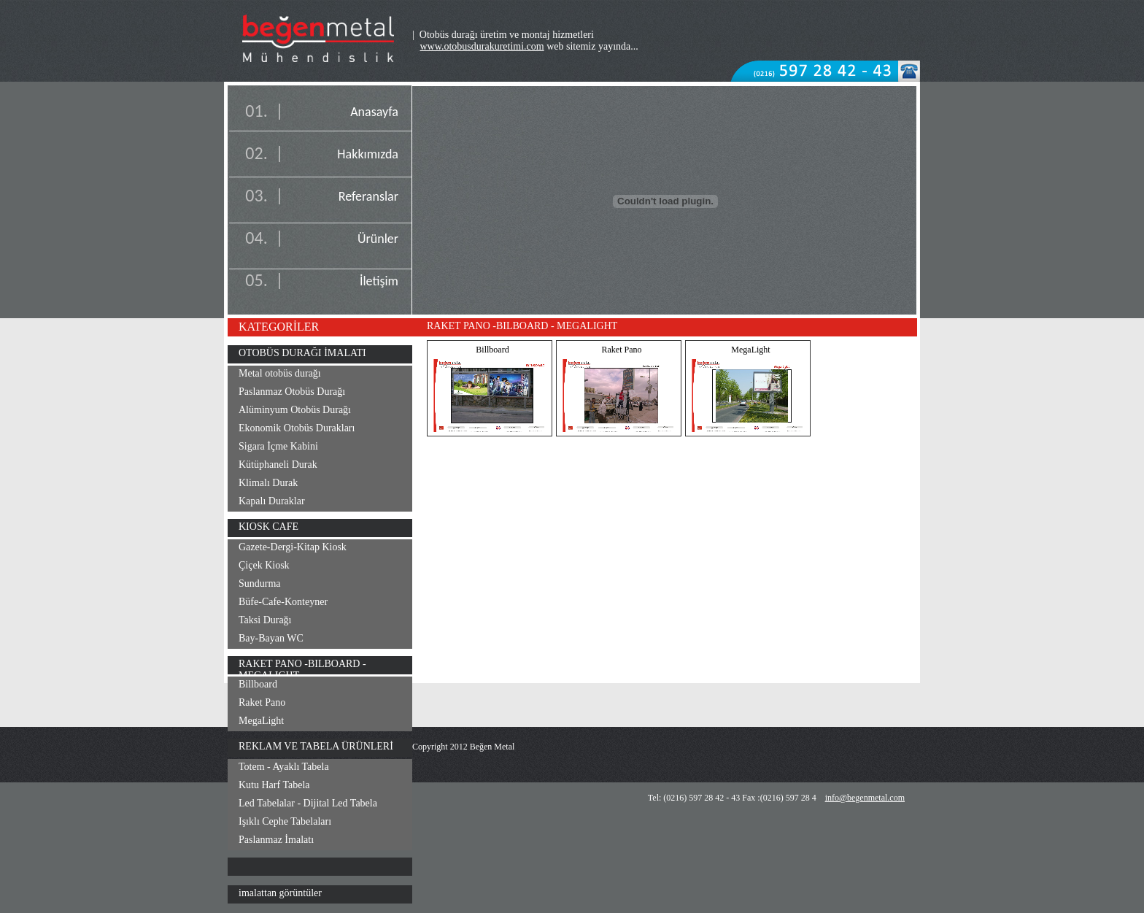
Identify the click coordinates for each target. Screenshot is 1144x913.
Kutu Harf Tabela (274, 784)
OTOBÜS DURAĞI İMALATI (302, 352)
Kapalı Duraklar (272, 501)
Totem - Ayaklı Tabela (284, 766)
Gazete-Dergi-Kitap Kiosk (293, 547)
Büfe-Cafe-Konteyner (283, 601)
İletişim (379, 281)
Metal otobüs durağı (280, 373)
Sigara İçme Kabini (278, 446)
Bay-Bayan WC (271, 638)
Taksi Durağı (265, 620)
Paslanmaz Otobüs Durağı (292, 391)
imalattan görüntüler (280, 892)
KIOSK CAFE (268, 526)
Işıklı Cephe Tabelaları (285, 821)
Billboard (258, 684)
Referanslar (368, 196)
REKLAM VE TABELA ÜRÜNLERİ (316, 746)
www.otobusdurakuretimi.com (482, 46)
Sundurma (260, 583)
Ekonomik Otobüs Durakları (297, 428)
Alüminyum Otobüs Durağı (295, 409)
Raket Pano (262, 702)
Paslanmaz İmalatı (276, 839)
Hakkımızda (367, 154)
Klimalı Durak (268, 482)
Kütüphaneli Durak (278, 464)
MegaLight (261, 720)
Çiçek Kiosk (264, 565)
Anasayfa (374, 112)
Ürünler (378, 239)
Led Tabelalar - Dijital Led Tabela (308, 803)
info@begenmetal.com (865, 798)
